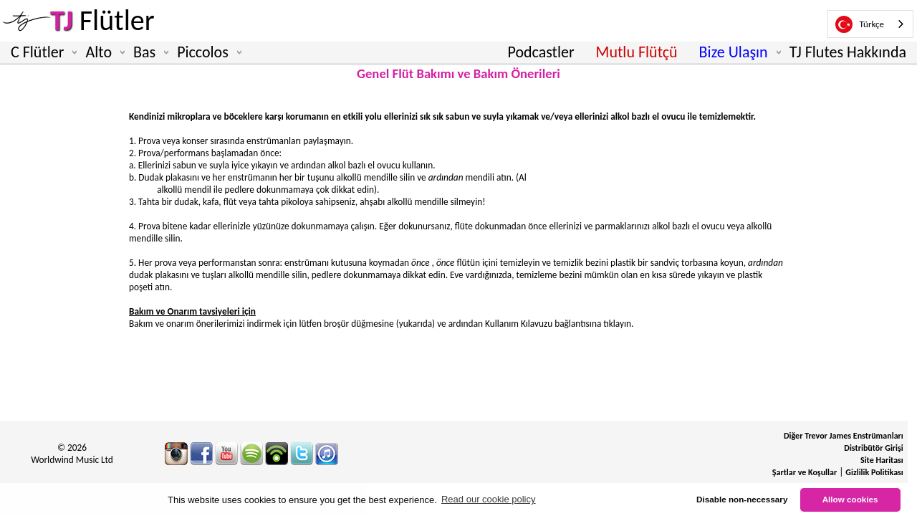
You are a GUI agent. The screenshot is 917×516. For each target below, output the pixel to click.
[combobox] (870, 24)
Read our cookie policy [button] (488, 499)
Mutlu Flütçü (637, 52)
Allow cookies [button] (850, 499)
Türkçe (859, 24)
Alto (102, 52)
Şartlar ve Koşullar (804, 472)
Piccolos (206, 52)
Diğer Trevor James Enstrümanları (843, 436)
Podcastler (540, 52)
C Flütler (41, 52)
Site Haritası (881, 460)
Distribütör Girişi (873, 448)
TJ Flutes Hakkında (847, 52)
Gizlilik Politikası (874, 472)
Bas (148, 52)
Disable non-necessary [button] (741, 499)
